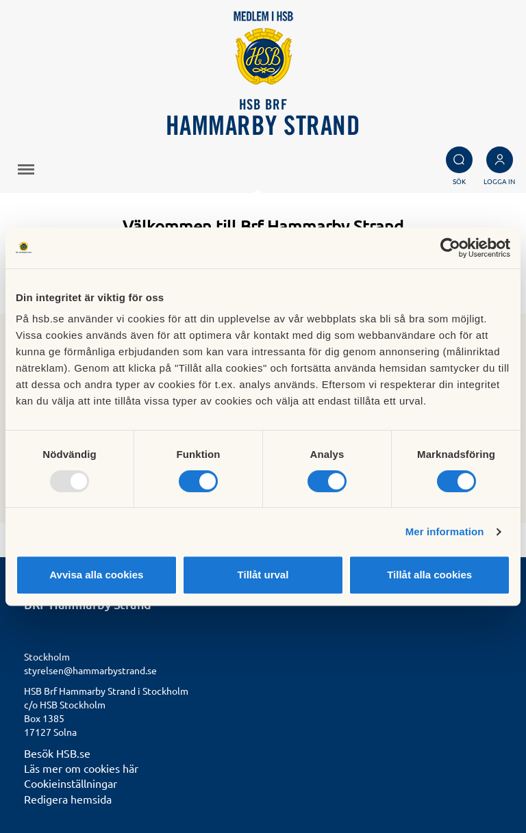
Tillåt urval (263, 574)
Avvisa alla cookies (96, 574)
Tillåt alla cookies (429, 574)
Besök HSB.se (57, 753)
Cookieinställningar (70, 783)
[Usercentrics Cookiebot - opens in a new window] (450, 248)
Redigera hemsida (68, 799)
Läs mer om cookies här (81, 768)
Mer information (444, 531)
